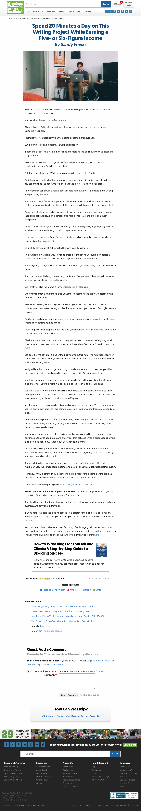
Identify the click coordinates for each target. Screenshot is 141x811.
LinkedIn (87, 590)
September (24, 18)
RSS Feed (123, 805)
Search (106, 4)
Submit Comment (69, 695)
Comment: (51, 675)
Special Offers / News (13, 780)
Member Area (125, 767)
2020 (15, 18)
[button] (117, 4)
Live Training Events (12, 776)
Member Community (128, 773)
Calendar (124, 776)
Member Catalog (127, 783)
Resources (50, 11)
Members (88, 11)
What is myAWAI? (98, 780)
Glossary (39, 783)
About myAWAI (126, 770)
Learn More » (62, 567)
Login (122, 786)
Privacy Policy (77, 805)
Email (98, 590)
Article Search (41, 770)
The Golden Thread (52, 631)
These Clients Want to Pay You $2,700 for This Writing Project (61, 611)
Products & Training (35, 11)
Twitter (61, 590)
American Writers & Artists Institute (31, 805)
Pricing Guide (41, 773)
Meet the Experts (70, 773)
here (96, 535)
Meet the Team (69, 776)
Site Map (114, 805)
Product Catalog (11, 767)
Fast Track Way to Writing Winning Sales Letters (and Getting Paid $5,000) (67, 616)
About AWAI (68, 767)
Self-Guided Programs (13, 773)
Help (94, 767)
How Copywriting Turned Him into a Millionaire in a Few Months (63, 606)
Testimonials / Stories (71, 780)
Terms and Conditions (93, 805)
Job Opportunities (127, 780)
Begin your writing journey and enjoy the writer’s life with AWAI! (93, 744)
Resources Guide (43, 767)
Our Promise (68, 770)
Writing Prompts (42, 780)
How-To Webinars (43, 776)
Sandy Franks (46, 626)
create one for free (93, 671)
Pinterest (73, 590)
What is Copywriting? (100, 776)
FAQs (94, 773)
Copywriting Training (12, 770)
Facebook (47, 590)
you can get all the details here (78, 484)
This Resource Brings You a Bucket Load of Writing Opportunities (63, 621)
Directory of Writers (71, 786)
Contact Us (96, 770)
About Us (61, 11)
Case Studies (68, 783)
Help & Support (75, 11)
